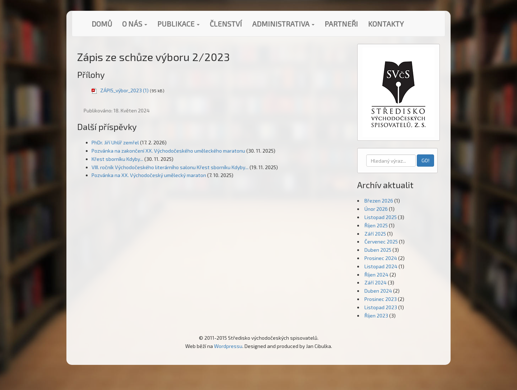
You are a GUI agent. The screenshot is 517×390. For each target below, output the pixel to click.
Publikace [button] (178, 23)
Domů (102, 23)
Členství (226, 23)
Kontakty (386, 23)
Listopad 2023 (380, 307)
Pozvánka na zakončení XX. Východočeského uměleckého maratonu (168, 151)
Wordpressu (228, 346)
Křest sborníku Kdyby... (117, 159)
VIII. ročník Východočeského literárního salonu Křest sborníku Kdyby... (170, 167)
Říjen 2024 (376, 274)
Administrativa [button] (283, 23)
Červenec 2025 (381, 241)
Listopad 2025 (380, 217)
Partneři (341, 23)
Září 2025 (375, 234)
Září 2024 (375, 282)
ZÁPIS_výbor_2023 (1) (124, 90)
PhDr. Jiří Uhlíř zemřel (115, 142)
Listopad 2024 (380, 266)
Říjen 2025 (376, 225)
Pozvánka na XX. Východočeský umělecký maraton (149, 175)
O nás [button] (134, 23)
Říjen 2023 (376, 315)
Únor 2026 (376, 209)
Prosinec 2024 (380, 258)
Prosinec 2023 (380, 299)
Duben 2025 (377, 250)
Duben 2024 (378, 291)
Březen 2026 (378, 201)
